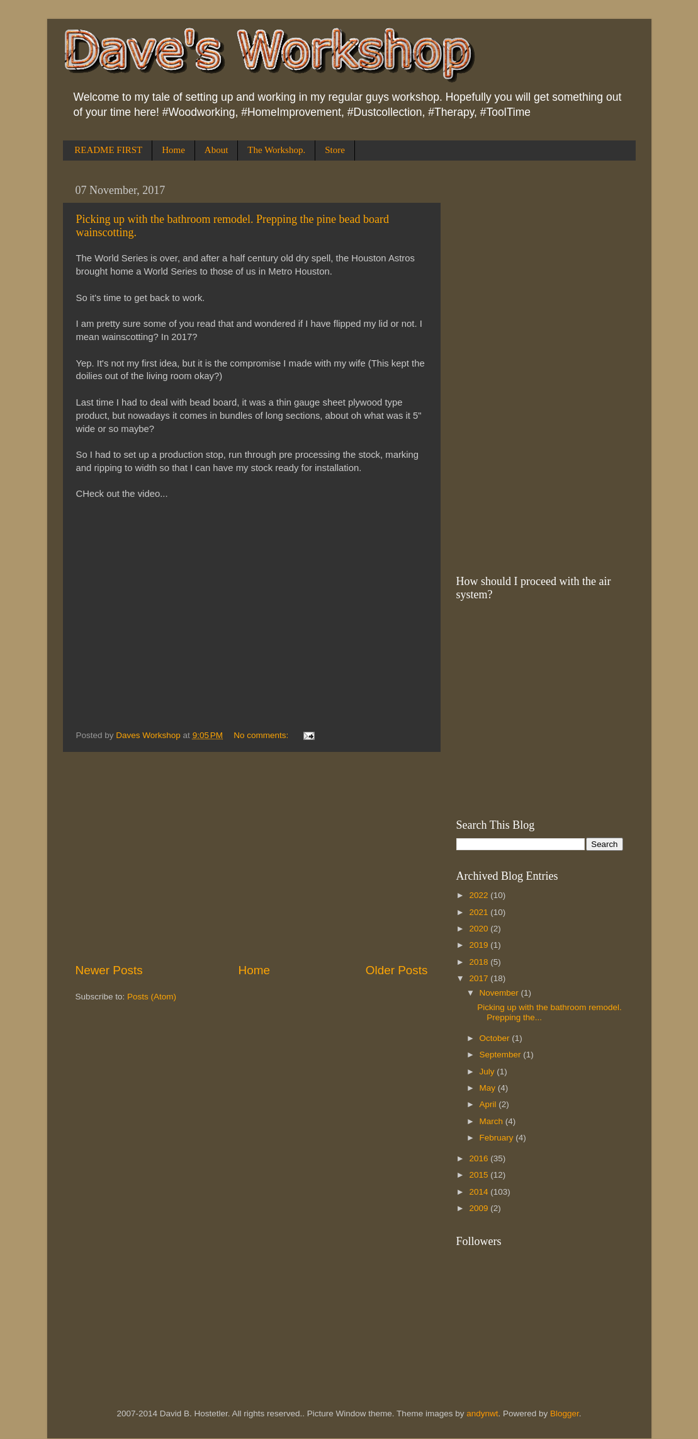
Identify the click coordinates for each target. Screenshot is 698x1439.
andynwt (482, 1413)
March (492, 1121)
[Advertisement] (252, 857)
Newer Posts (109, 970)
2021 (479, 912)
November (500, 993)
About (216, 150)
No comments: (262, 735)
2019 (479, 945)
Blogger (564, 1413)
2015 (479, 1175)
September (502, 1054)
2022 (479, 895)
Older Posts (397, 970)
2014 (479, 1192)
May (489, 1088)
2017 (479, 978)
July (488, 1071)
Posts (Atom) (151, 996)
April (489, 1104)
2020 (479, 928)
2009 (479, 1208)
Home (173, 150)
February (498, 1137)
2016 (479, 1158)
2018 (479, 962)
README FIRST (108, 150)
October (496, 1038)
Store (335, 150)
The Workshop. (276, 150)
